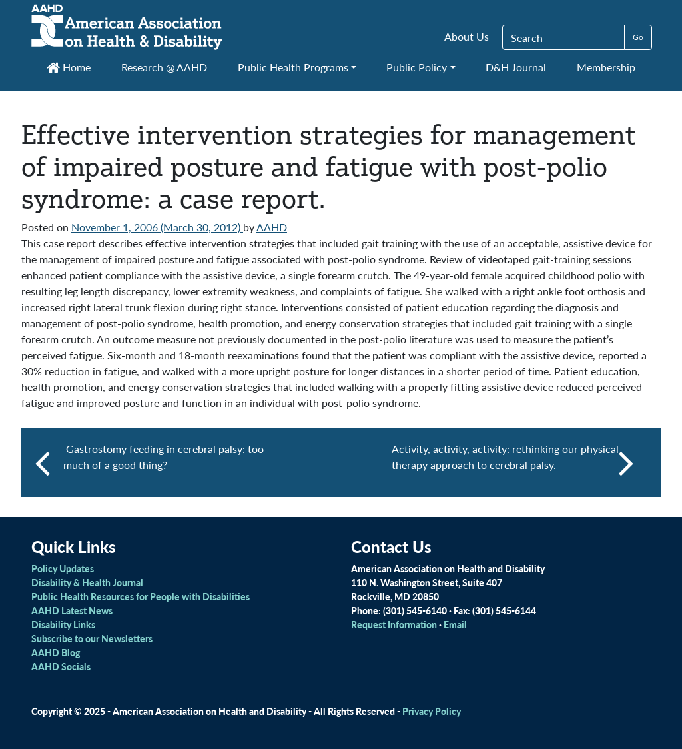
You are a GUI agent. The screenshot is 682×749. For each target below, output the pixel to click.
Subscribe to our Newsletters (92, 638)
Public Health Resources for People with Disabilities (140, 596)
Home (69, 67)
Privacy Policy (431, 711)
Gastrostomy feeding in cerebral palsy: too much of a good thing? (163, 456)
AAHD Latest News (72, 610)
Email (455, 624)
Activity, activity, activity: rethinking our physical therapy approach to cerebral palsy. (513, 462)
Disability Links (63, 624)
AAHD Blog (55, 652)
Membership (606, 67)
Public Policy (416, 67)
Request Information (394, 624)
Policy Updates (62, 568)
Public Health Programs (293, 67)
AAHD (271, 227)
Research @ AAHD (164, 67)
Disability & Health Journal (87, 582)
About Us (466, 36)
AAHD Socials (61, 666)
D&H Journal (516, 67)
